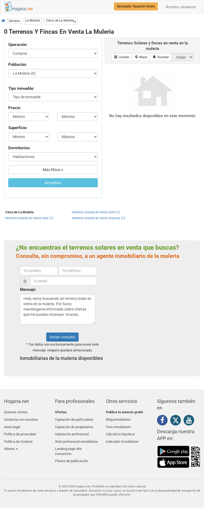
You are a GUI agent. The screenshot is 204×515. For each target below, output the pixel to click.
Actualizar (53, 183)
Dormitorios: (19, 148)
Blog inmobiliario (118, 418)
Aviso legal (12, 425)
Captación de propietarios (74, 425)
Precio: (14, 107)
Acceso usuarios (181, 7)
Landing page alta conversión (68, 445)
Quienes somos (16, 412)
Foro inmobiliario (118, 425)
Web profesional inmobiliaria (76, 437)
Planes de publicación (71, 455)
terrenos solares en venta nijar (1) (29, 218)
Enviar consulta (62, 337)
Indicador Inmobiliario (122, 437)
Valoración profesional (72, 431)
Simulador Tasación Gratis (136, 6)
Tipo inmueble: (21, 88)
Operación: (17, 44)
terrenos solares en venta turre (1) (96, 212)
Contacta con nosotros (21, 418)
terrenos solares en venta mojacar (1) (98, 218)
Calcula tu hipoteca (120, 431)
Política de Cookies (18, 437)
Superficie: (17, 127)
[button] (61, 21)
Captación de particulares (74, 418)
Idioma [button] (11, 443)
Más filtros (53, 170)
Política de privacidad (20, 431)
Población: (17, 64)
